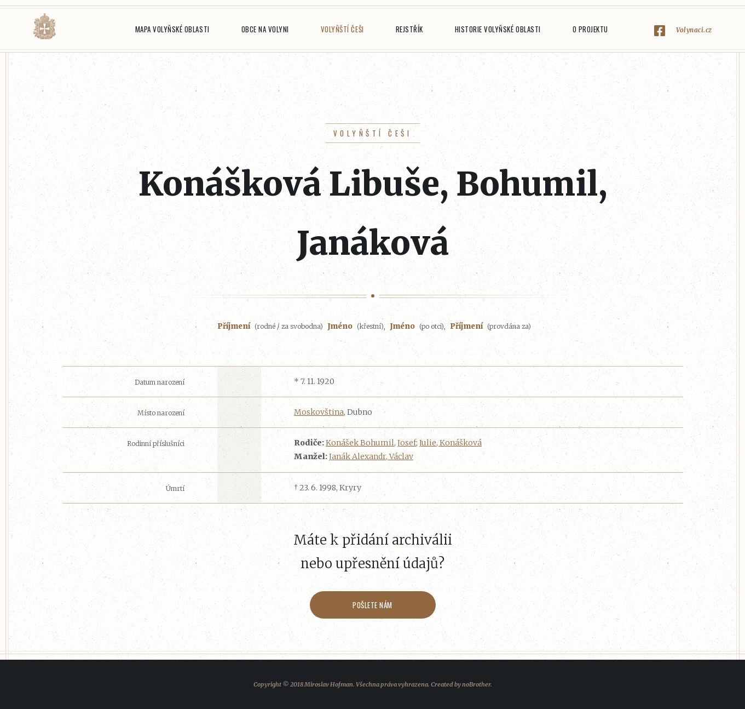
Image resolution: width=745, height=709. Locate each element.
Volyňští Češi (342, 29)
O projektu (590, 29)
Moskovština (319, 412)
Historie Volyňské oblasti (498, 29)
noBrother (476, 684)
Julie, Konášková (450, 443)
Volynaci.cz (694, 30)
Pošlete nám (372, 604)
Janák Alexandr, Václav (371, 456)
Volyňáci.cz (44, 26)
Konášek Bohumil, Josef (371, 443)
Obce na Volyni (265, 29)
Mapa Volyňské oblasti (172, 29)
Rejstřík (409, 29)
